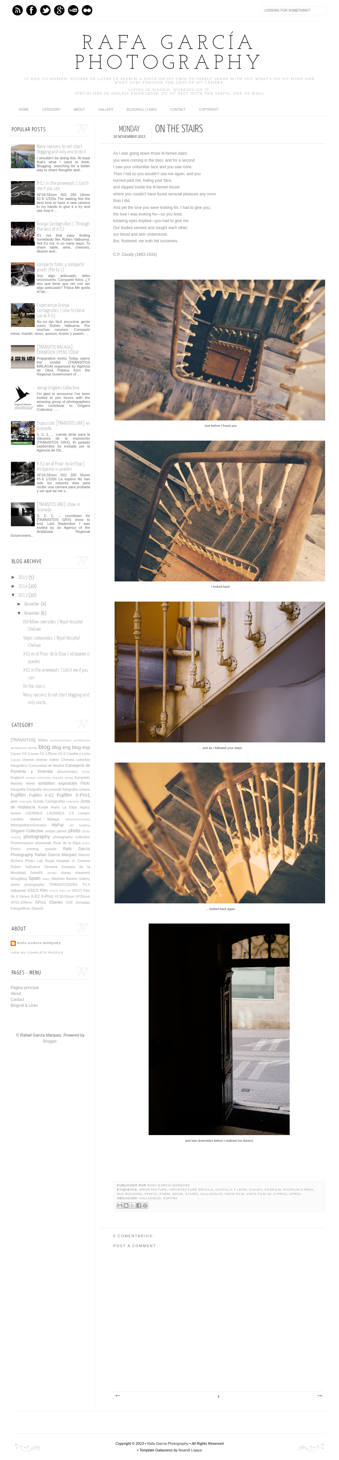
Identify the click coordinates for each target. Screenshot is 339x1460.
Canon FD (19, 754)
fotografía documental (44, 789)
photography (37, 836)
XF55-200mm (21, 902)
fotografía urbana (76, 789)
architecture (153, 1189)
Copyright (208, 109)
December (32, 604)
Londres (17, 819)
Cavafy (255, 1189)
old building (129, 1194)
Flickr (85, 783)
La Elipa (69, 807)
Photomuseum (22, 843)
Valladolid (211, 1194)
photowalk (43, 843)
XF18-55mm (64, 896)
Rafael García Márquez (56, 854)
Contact (178, 109)
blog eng (61, 747)
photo (151, 1194)
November (32, 613)
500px (43, 740)
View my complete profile (37, 952)
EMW (86, 771)
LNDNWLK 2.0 (60, 813)
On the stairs (34, 686)
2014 (23, 586)
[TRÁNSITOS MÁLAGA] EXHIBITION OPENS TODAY (57, 350)
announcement (60, 740)
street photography (27, 885)
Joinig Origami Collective (58, 387)
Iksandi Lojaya (190, 1450)
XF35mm (82, 896)
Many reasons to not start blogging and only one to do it (61, 149)
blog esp (81, 747)
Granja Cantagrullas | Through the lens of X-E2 (63, 226)
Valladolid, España (158, 1198)
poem (165, 1194)
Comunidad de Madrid (46, 766)
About (79, 109)
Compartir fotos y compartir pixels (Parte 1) (61, 267)
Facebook (31, 10)
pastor (62, 831)
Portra (15, 849)
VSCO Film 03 (259, 1194)
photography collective (71, 837)
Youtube (73, 10)
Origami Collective (27, 831)
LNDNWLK (34, 813)
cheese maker (47, 760)
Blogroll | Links (142, 109)
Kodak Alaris (49, 807)
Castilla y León (231, 1189)
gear (14, 801)
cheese (28, 760)
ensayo (30, 777)
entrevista (44, 777)
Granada (25, 801)
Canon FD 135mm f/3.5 (47, 754)
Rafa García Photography (169, 54)
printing (32, 849)
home (24, 109)
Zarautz (37, 908)
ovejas (50, 831)
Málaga (53, 819)
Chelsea (67, 760)
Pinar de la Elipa (67, 843)
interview (73, 801)
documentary (67, 771)
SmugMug (19, 879)
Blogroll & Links (24, 1005)
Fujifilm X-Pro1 (298, 1189)
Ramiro (84, 855)
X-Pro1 (280, 1194)
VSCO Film (234, 1194)
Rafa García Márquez (169, 1185)
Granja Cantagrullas (49, 801)
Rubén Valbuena (25, 867)
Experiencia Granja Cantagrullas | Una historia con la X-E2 (60, 310)
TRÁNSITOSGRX (63, 885)
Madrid (35, 819)
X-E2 (35, 896)
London (84, 813)
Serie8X (36, 873)
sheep (66, 873)
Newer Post (117, 1396)
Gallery (106, 109)
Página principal (25, 987)
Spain (177, 1194)
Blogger (50, 1041)
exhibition (46, 783)
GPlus (59, 10)
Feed (17, 10)
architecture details (191, 1189)
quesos (51, 849)
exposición (67, 783)
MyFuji (58, 825)
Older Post (319, 1396)
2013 (23, 595)
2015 (23, 577)
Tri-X (86, 885)
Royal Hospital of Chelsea (67, 861)
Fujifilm (273, 1189)
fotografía (18, 789)
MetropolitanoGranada (28, 825)
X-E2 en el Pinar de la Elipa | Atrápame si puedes (61, 466)
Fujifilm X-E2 (41, 795)
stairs (191, 1194)
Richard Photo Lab (27, 861)
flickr (87, 10)
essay (69, 777)
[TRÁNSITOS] (23, 740)
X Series (23, 896)
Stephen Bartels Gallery (70, 879)
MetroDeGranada (78, 819)
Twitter (45, 10)
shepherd (82, 873)
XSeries (56, 902)
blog (44, 746)
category (51, 109)
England (17, 777)
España (57, 777)
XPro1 (295, 1194)
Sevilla (52, 873)
